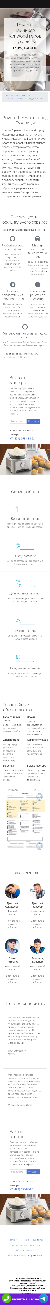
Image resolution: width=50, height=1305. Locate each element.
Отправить (33, 421)
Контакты (38, 1240)
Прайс (26, 1240)
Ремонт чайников (15, 98)
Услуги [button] (12, 1240)
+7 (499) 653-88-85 (25, 48)
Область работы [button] (24, 1250)
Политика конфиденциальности (24, 1245)
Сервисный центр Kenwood (17, 95)
